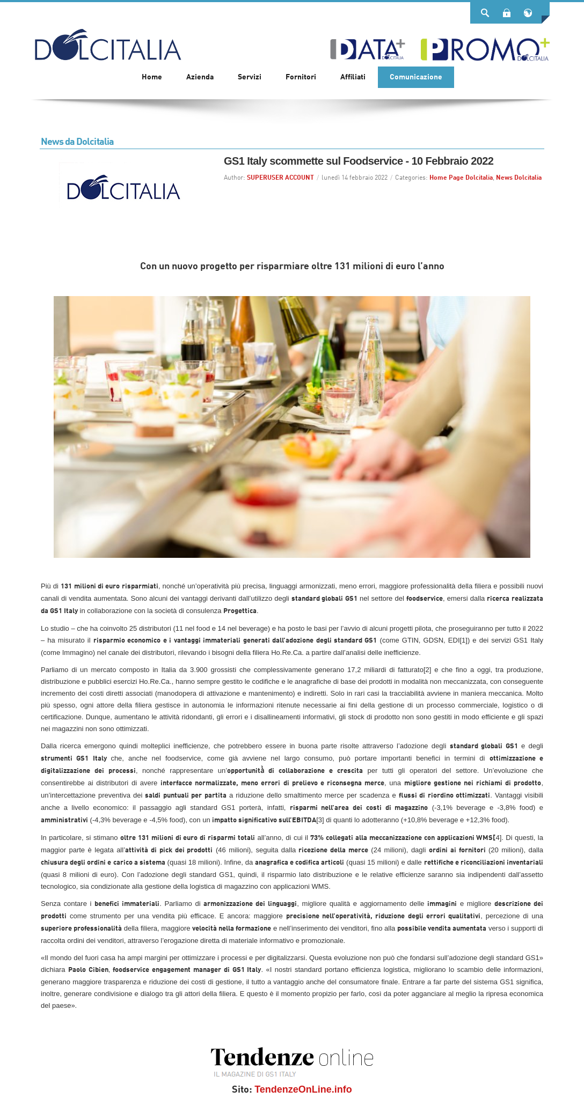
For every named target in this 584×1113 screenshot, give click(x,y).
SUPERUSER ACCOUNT (280, 178)
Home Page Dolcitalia (461, 178)
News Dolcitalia (519, 178)
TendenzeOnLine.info (303, 1089)
